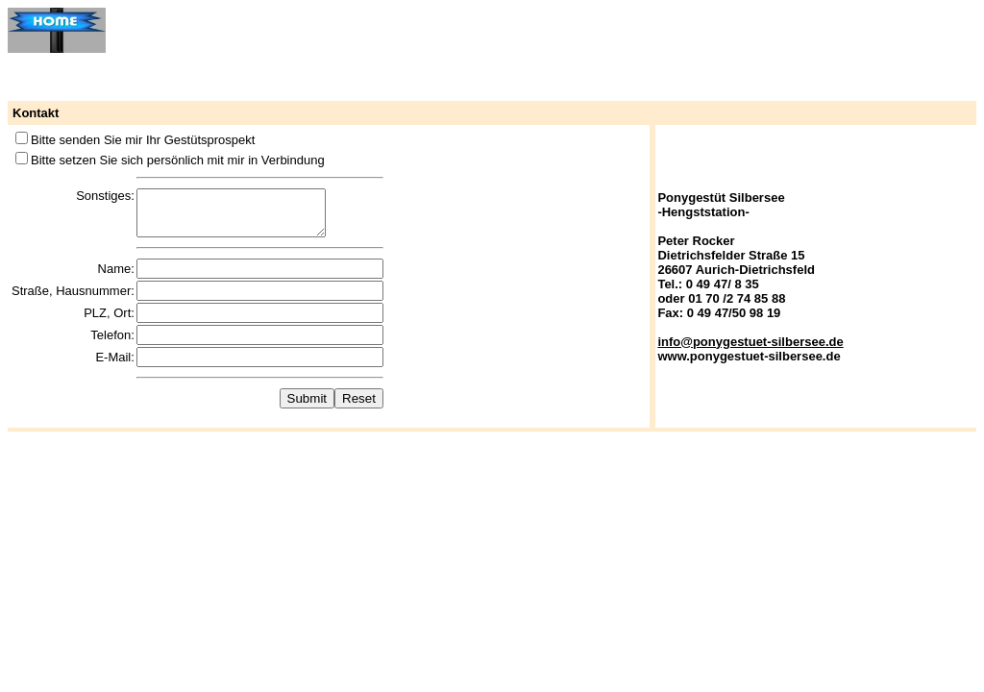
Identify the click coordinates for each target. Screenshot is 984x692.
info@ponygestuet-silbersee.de (750, 345)
